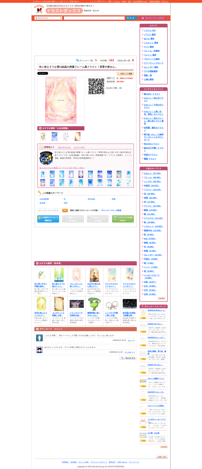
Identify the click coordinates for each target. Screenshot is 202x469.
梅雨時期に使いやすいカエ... (93, 314)
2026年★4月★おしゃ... (157, 310)
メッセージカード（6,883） (152, 276)
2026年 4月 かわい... (155, 324)
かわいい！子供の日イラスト (154, 106)
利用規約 (65, 462)
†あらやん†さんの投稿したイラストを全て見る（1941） (62, 168)
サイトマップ (134, 462)
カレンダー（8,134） (153, 255)
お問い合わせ (122, 462)
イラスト (116, 1)
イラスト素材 (150, 34)
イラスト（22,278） (153, 190)
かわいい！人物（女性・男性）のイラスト (154, 112)
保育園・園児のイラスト (154, 129)
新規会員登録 (155, 1)
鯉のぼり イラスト (152, 94)
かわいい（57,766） (153, 173)
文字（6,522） (150, 290)
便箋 (113, 199)
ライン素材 (149, 47)
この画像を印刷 (123, 219)
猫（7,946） (149, 263)
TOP (110, 1)
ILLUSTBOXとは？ (140, 1)
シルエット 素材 (151, 43)
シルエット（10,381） (154, 226)
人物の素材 (149, 79)
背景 (65, 203)
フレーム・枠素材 (152, 51)
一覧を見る (161, 298)
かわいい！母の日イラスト (154, 99)
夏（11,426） (150, 214)
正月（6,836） (150, 286)
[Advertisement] (18, 46)
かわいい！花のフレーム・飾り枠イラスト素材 (154, 121)
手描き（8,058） (151, 259)
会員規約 (73, 462)
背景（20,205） (151, 198)
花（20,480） (150, 194)
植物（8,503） (150, 243)
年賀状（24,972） (152, 185)
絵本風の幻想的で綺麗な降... (129, 314)
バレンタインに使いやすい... (76, 285)
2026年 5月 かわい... (155, 365)
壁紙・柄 (148, 75)
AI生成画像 (44, 199)
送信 (65, 210)
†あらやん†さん (64, 147)
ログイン (165, 1)
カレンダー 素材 (151, 67)
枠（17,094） (150, 202)
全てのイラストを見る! (153, 18)
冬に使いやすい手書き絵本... (40, 285)
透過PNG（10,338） (153, 230)
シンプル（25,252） (153, 181)
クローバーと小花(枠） (156, 406)
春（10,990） (150, 222)
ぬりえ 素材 (149, 39)
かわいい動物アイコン (156, 378)
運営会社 (112, 462)
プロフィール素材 (152, 59)
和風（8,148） (150, 251)
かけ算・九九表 (153, 433)
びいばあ (128, 352)
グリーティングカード (154, 63)
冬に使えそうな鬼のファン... (58, 285)
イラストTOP (150, 30)
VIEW (143, 318)
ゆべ (129, 340)
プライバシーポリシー (98, 462)
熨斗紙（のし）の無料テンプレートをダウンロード (154, 137)
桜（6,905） (149, 271)
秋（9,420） (149, 234)
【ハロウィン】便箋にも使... (58, 314)
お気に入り (125, 73)
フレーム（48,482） (153, 177)
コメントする (79, 147)
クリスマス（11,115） (154, 218)
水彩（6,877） (150, 282)
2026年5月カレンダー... (157, 338)
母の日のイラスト (152, 144)
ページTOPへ (162, 457)
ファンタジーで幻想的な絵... (76, 314)
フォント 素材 (150, 55)
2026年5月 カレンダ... (156, 392)
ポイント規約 (84, 462)
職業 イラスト (150, 159)
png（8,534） (150, 238)
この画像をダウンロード (48, 219)
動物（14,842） (151, 210)
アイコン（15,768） (153, 206)
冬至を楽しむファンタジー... (40, 314)
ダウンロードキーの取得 (111, 210)
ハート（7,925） (151, 267)
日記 (129, 1)
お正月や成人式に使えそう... (93, 285)
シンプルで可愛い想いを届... (111, 314)
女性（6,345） (150, 294)
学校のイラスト (151, 155)
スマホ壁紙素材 (151, 71)
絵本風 (42, 203)
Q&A (124, 1)
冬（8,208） (149, 247)
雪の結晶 (91, 199)
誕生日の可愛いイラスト (154, 149)
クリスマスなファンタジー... (111, 285)
